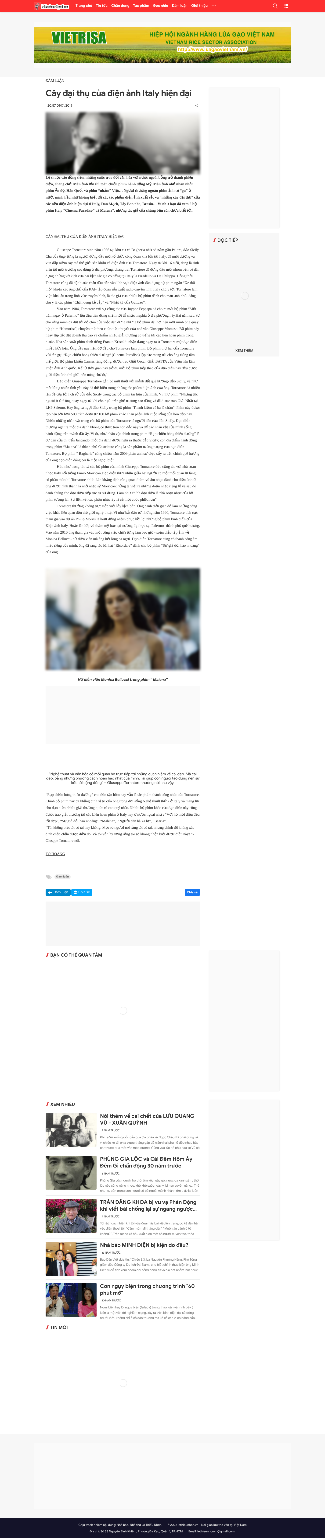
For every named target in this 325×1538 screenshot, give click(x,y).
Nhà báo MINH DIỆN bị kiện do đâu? (144, 1245)
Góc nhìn (160, 6)
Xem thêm (244, 351)
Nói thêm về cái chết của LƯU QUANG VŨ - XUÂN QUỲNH (147, 1119)
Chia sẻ (192, 892)
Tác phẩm (141, 6)
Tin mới (59, 1327)
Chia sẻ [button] (84, 892)
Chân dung (120, 6)
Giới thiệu (199, 6)
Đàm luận (180, 6)
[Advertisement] (123, 715)
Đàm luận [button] (61, 892)
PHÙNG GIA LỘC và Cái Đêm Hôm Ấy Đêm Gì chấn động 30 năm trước (146, 1162)
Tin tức (102, 6)
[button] (275, 5)
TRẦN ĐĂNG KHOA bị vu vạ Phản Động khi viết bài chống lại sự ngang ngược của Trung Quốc (148, 1206)
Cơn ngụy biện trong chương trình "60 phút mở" (147, 1289)
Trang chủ (84, 6)
